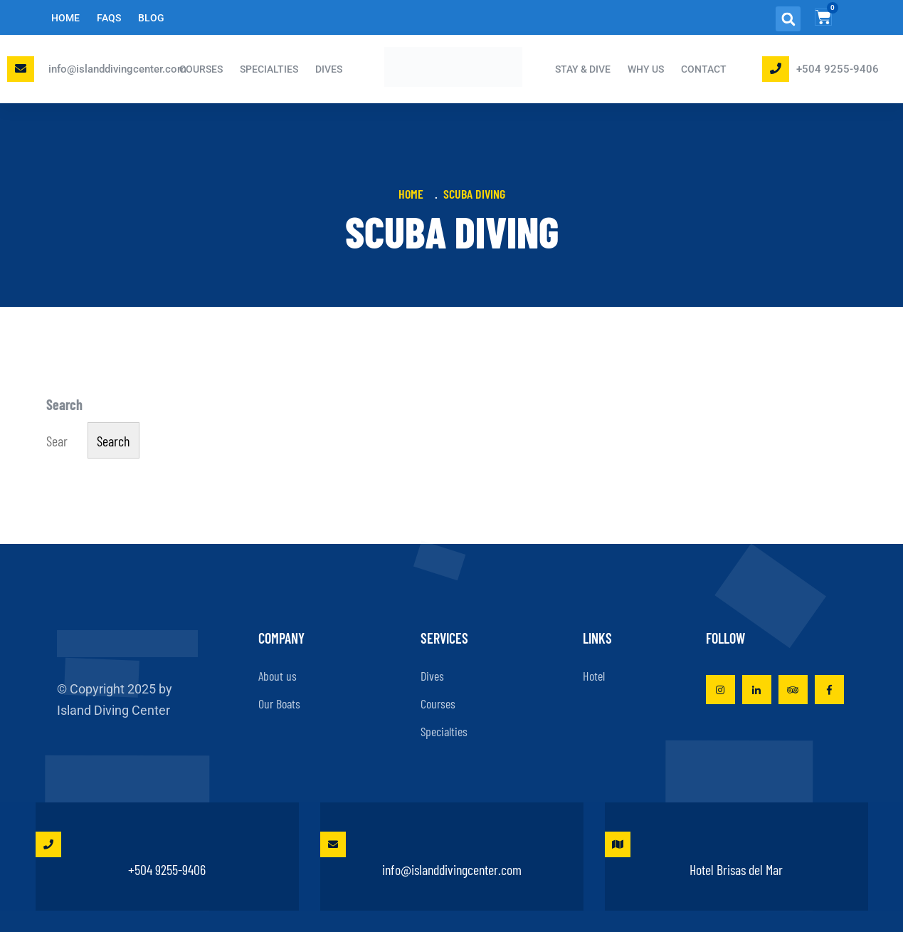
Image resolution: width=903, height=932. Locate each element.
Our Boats (279, 703)
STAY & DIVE (583, 69)
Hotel (594, 676)
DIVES (328, 69)
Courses (438, 703)
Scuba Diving (474, 193)
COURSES (201, 69)
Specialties (444, 731)
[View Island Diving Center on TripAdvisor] (793, 689)
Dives (432, 676)
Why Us (646, 69)
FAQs (109, 17)
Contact (704, 69)
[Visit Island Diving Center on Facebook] (829, 689)
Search (64, 404)
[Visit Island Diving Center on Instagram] (720, 689)
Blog (151, 17)
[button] (788, 18)
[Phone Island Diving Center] (775, 68)
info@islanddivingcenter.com (117, 69)
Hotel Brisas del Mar (694, 855)
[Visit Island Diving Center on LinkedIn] (756, 689)
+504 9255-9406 (837, 69)
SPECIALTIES (269, 69)
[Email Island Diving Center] (20, 68)
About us (277, 676)
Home (65, 17)
